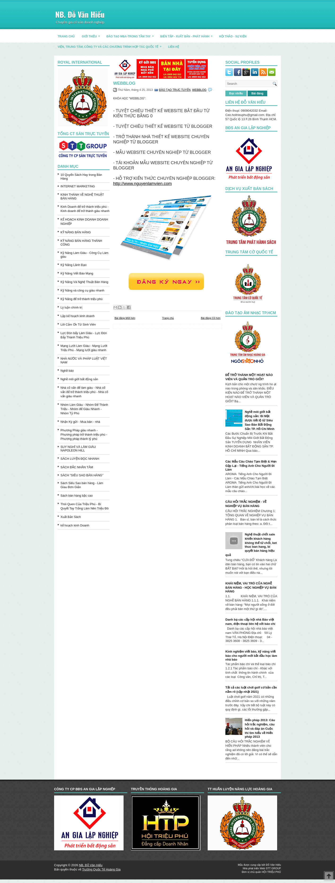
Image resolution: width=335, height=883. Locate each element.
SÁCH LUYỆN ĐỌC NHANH (79, 458)
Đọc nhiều (236, 93)
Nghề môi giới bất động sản (79, 379)
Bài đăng (257, 93)
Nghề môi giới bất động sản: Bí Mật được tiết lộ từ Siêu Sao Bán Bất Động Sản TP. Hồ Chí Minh (259, 420)
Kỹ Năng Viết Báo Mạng (76, 273)
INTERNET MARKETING (77, 186)
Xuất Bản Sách (70, 517)
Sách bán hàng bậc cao (76, 495)
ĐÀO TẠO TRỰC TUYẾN (174, 90)
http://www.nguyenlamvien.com (142, 183)
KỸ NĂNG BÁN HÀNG (75, 232)
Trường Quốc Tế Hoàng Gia (101, 869)
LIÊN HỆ (173, 47)
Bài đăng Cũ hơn (210, 318)
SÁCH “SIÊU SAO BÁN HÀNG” (81, 475)
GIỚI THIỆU (92, 34)
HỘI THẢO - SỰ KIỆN (232, 36)
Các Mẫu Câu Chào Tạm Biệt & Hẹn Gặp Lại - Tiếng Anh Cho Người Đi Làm (251, 465)
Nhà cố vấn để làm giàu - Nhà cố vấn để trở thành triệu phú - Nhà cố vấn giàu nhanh (84, 392)
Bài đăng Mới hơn (125, 318)
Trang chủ (168, 318)
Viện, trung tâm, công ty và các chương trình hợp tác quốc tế (111, 45)
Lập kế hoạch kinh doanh (77, 316)
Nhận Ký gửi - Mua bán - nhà (80, 422)
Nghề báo (67, 370)
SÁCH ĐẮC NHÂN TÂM (76, 467)
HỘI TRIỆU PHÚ (271, 871)
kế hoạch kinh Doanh (74, 525)
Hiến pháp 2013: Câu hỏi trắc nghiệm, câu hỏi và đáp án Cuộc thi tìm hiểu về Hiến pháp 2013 (260, 728)
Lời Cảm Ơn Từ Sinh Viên (78, 324)
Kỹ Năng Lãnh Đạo (73, 265)
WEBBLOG (124, 83)
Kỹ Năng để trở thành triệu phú (81, 299)
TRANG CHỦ (66, 36)
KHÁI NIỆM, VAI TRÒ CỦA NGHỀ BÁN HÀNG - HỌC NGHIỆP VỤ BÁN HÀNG (250, 587)
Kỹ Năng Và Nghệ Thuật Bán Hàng (84, 282)
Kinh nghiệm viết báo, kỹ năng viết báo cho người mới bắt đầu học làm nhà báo (251, 655)
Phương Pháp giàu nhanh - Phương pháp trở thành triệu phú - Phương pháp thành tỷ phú (83, 434)
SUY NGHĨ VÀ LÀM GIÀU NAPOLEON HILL (78, 448)
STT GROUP (273, 868)
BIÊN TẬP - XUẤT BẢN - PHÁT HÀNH (187, 34)
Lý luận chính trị (71, 307)
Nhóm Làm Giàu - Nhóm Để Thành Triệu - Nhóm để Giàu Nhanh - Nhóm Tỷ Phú (84, 409)
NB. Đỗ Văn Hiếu (79, 14)
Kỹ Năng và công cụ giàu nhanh (82, 290)
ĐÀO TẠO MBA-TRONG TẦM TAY (132, 34)
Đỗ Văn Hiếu (273, 864)
